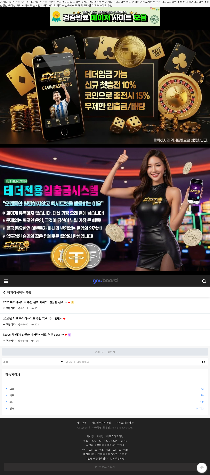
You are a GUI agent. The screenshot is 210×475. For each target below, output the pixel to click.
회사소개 (81, 422)
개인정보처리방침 (101, 422)
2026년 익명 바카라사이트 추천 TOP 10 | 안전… (34, 318)
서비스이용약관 (125, 422)
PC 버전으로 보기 (105, 466)
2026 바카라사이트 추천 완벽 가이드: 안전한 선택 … (38, 302)
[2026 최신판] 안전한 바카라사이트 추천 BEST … (37, 334)
